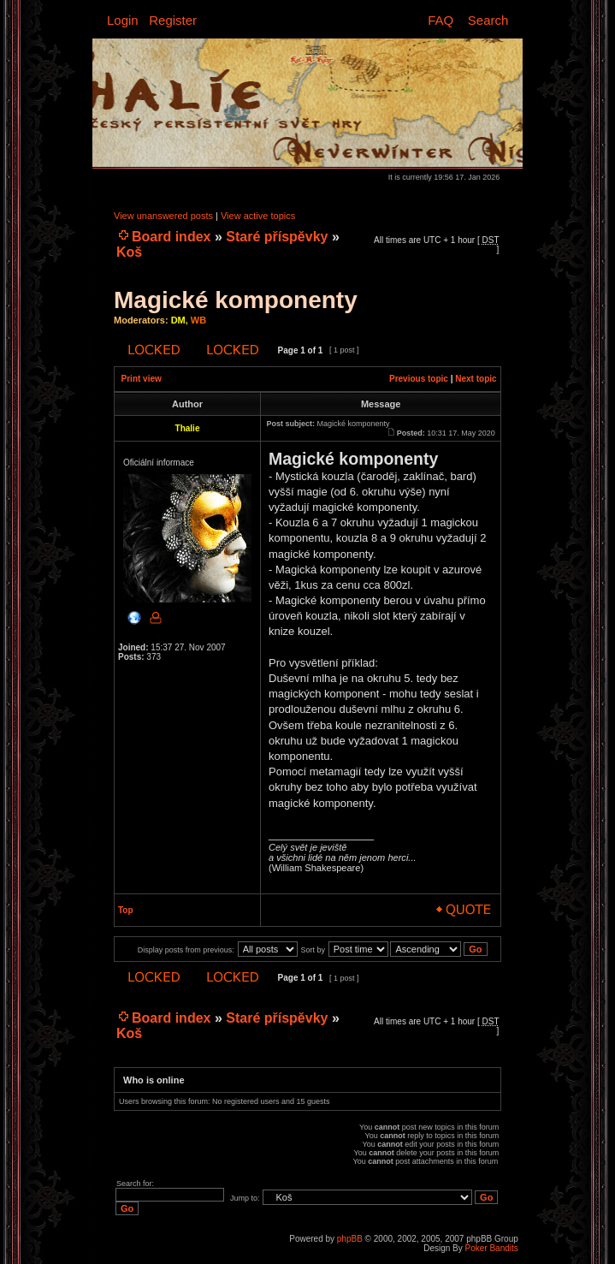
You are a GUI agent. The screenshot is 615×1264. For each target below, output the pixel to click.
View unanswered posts (163, 216)
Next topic (475, 378)
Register (173, 20)
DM (178, 320)
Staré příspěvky (277, 236)
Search (488, 20)
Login (123, 20)
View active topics (258, 216)
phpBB (350, 1238)
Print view (141, 378)
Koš (129, 252)
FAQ (440, 20)
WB (198, 320)
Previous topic (418, 378)
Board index (171, 236)
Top (125, 910)
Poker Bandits (491, 1248)
